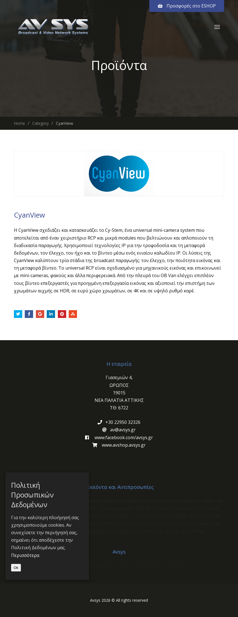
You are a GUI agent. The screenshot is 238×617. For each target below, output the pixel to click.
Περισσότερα (25, 555)
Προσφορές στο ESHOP (187, 6)
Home (19, 123)
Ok (16, 568)
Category (40, 123)
